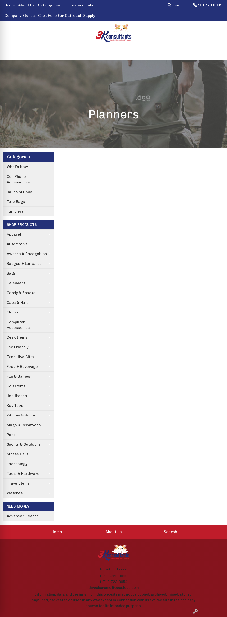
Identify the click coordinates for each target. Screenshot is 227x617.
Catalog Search (52, 5)
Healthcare (17, 395)
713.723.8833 (207, 5)
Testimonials (81, 5)
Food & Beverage (22, 366)
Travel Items (18, 483)
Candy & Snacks (21, 292)
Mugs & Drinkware (24, 425)
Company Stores (20, 15)
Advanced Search (23, 516)
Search (177, 5)
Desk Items (17, 337)
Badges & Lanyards (24, 263)
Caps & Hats (18, 302)
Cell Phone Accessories (18, 179)
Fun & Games (18, 376)
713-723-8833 (115, 576)
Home (10, 5)
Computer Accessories (18, 325)
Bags (11, 273)
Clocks (13, 312)
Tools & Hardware (23, 473)
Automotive (17, 244)
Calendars (16, 283)
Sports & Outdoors (24, 444)
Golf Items (16, 386)
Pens (11, 434)
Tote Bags (16, 201)
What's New (17, 166)
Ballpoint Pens (19, 192)
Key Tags (15, 405)
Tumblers (15, 211)
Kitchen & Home (21, 415)
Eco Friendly (17, 347)
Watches (15, 493)
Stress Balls (18, 454)
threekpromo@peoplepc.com (113, 587)
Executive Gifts (20, 357)
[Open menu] (217, 53)
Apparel (14, 234)
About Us (26, 5)
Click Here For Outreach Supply (66, 15)
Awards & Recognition (27, 254)
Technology (17, 464)
